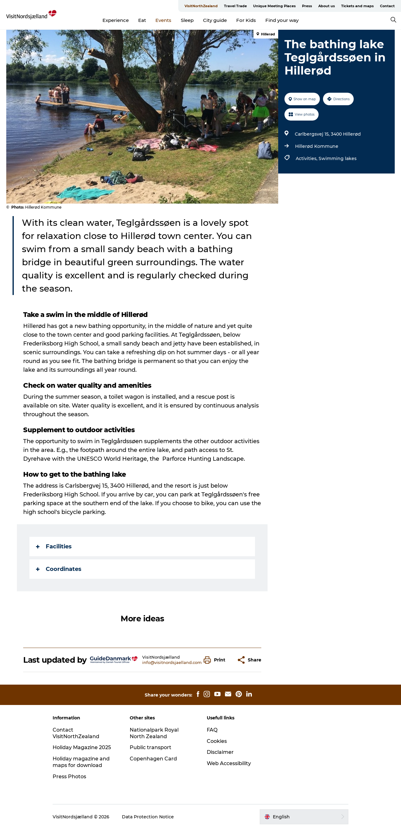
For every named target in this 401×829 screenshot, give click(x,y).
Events (163, 20)
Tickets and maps (357, 6)
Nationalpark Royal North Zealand (154, 733)
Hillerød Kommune (316, 146)
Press (307, 6)
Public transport (150, 747)
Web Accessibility (229, 763)
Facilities (54, 546)
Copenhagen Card (153, 759)
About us (326, 6)
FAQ (212, 730)
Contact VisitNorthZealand (76, 733)
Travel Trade (235, 6)
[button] (216, 660)
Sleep (187, 20)
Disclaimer (220, 752)
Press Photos (69, 777)
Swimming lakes (338, 158)
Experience (115, 20)
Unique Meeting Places (274, 6)
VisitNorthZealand (201, 6)
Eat (142, 20)
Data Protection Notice (148, 817)
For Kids (246, 20)
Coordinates (58, 569)
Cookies (217, 741)
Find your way (282, 20)
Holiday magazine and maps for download (81, 762)
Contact (387, 6)
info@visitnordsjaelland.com (172, 662)
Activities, (307, 158)
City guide (215, 20)
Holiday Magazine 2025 (82, 747)
